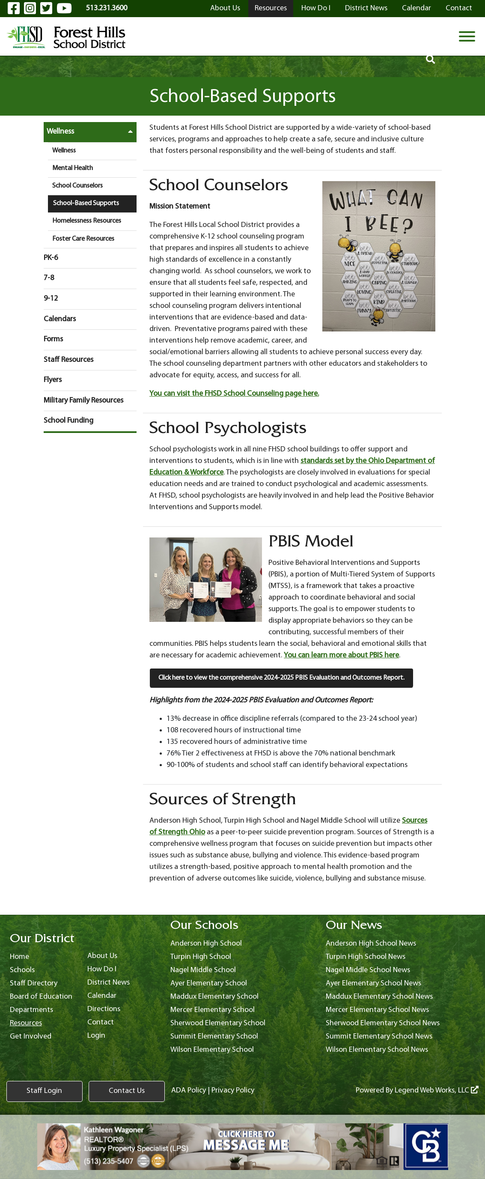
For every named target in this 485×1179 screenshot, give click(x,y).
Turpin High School (200, 957)
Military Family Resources (83, 401)
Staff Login (39, 1091)
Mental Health (72, 168)
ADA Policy (165, 1091)
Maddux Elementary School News (379, 997)
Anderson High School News (371, 944)
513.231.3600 (106, 8)
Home (19, 957)
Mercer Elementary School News (377, 1010)
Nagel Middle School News (368, 970)
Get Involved (30, 1037)
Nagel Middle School (203, 970)
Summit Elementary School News (379, 1037)
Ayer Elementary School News (373, 983)
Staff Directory (33, 983)
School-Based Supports (86, 203)
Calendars (60, 319)
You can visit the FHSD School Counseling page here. (234, 394)
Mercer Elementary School (212, 1010)
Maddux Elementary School (214, 997)
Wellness (92, 131)
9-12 (51, 299)
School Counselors (77, 185)
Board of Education (41, 997)
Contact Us (109, 1091)
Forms (53, 339)
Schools (22, 970)
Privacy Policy (209, 1091)
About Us (225, 8)
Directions (103, 1009)
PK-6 (51, 258)
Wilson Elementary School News (377, 1050)
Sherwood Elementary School (217, 1023)
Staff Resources (68, 360)
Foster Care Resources (83, 239)
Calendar (416, 8)
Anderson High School (206, 944)
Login (96, 1036)
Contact (459, 8)
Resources (271, 8)
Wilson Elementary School (212, 1050)
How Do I (315, 8)
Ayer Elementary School (208, 983)
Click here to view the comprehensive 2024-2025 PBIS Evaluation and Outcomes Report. (281, 678)
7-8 (49, 278)
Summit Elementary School (214, 1037)
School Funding (68, 421)
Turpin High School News (365, 957)
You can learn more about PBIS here (341, 655)
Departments (31, 1010)
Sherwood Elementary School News (383, 1023)
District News (366, 8)
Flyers (53, 380)
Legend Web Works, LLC (437, 1091)
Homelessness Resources (86, 221)
